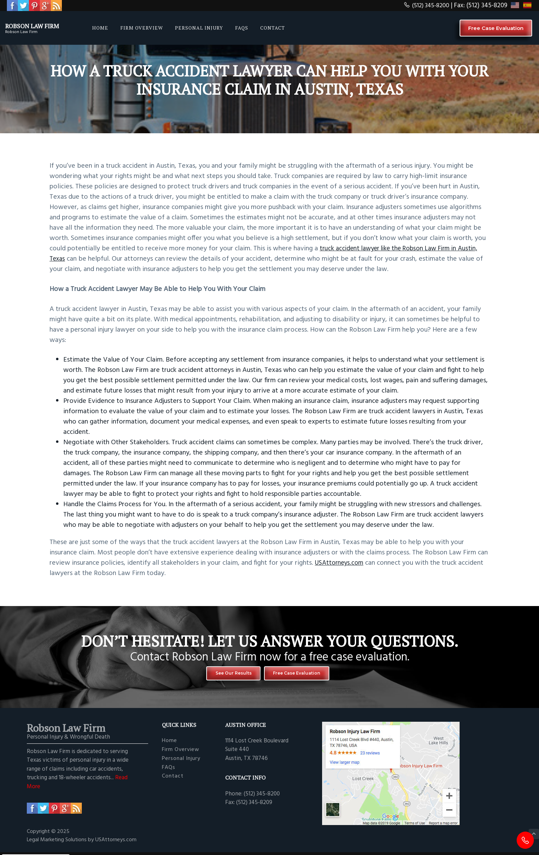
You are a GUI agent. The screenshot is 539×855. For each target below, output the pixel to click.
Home (169, 744)
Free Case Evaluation (496, 28)
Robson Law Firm (42, 25)
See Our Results (225, 675)
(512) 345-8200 (424, 5)
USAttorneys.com (341, 563)
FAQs (168, 771)
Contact (173, 780)
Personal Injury (181, 762)
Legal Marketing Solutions (57, 844)
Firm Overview (180, 753)
